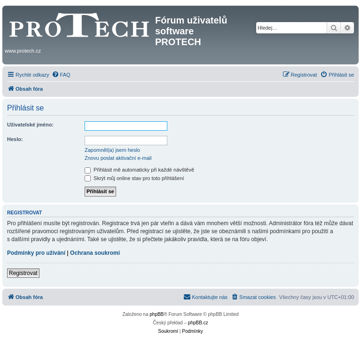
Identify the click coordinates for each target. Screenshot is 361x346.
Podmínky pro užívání (36, 253)
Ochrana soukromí (95, 253)
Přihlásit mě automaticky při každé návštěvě (139, 170)
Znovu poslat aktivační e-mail (118, 158)
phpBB (156, 314)
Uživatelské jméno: (30, 124)
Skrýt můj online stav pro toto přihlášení (134, 178)
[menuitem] (61, 74)
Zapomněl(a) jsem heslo (112, 150)
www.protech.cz (23, 51)
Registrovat (23, 273)
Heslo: (15, 139)
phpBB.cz (198, 322)
